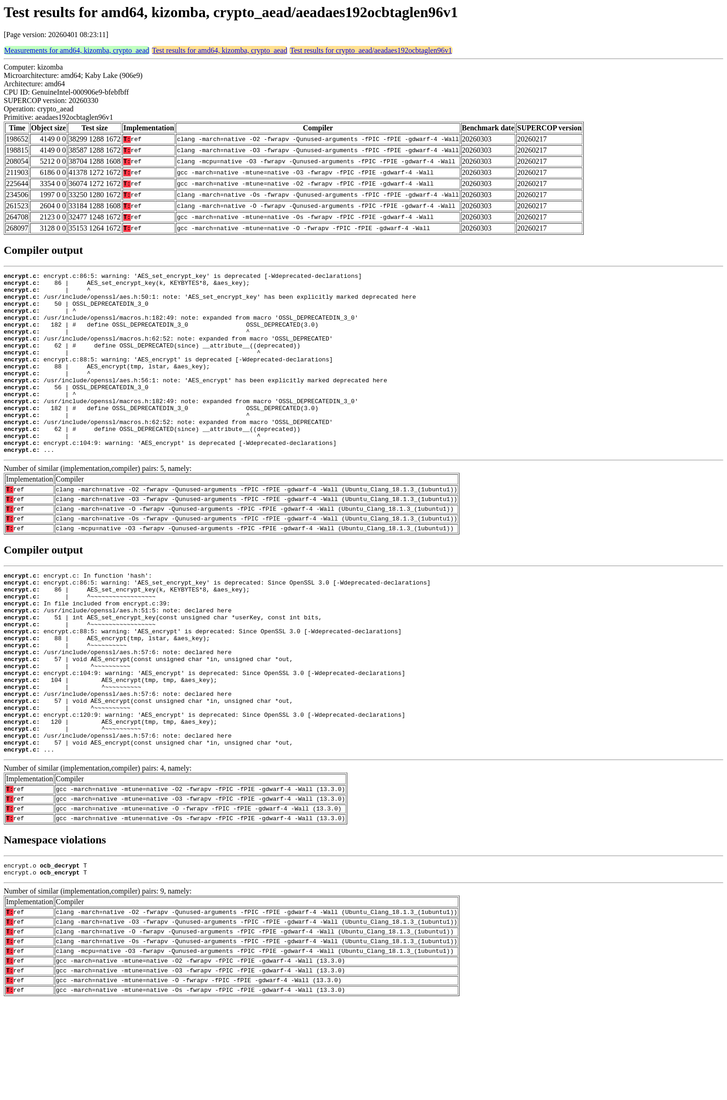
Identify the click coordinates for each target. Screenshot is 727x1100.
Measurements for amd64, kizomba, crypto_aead (76, 50)
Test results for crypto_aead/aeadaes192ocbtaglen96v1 (371, 50)
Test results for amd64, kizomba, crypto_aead (219, 50)
